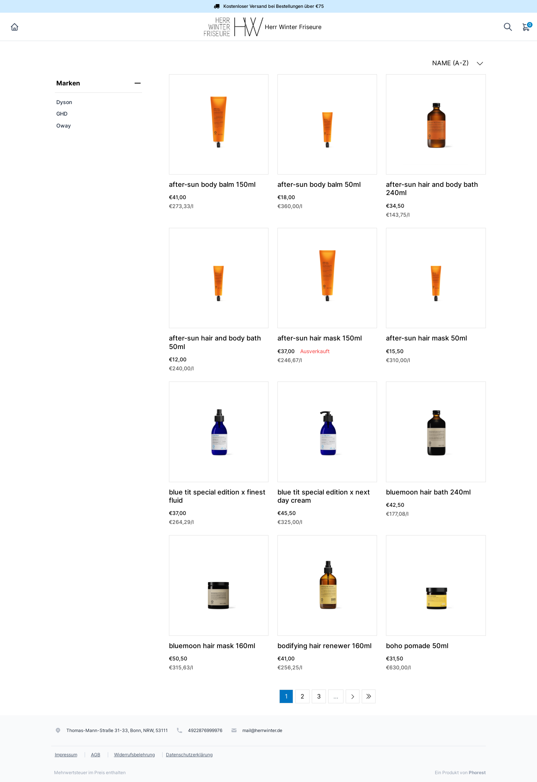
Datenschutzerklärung (189, 754)
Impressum (66, 754)
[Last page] (369, 696)
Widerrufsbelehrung (134, 754)
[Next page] (352, 696)
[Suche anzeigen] (508, 27)
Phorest (477, 772)
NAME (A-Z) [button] (457, 63)
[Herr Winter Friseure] (233, 26)
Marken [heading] (98, 83)
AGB (95, 754)
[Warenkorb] (526, 27)
